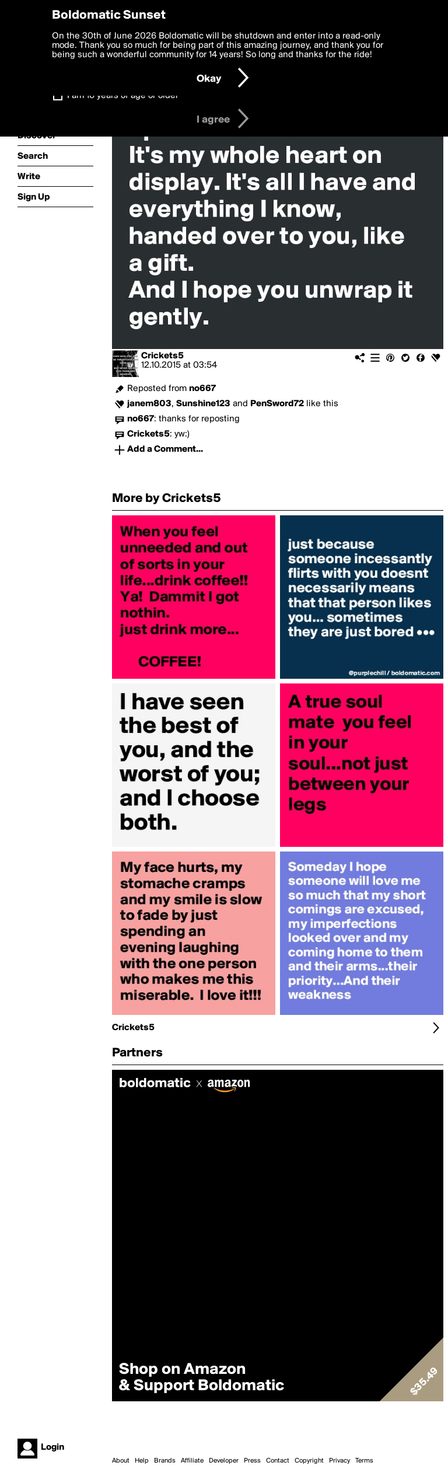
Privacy (339, 1460)
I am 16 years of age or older (122, 95)
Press (252, 1460)
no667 (202, 388)
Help (142, 1460)
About (121, 1460)
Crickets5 (162, 356)
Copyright (309, 1460)
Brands (165, 1460)
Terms (364, 1460)
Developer (224, 1460)
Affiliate (192, 1460)
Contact (277, 1460)
